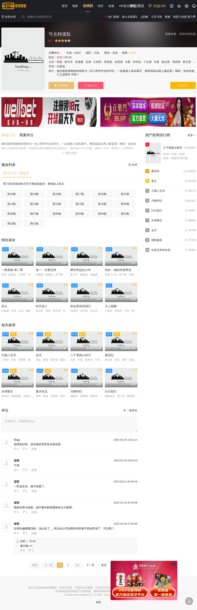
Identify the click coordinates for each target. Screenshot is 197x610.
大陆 (96, 52)
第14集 (11, 203)
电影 (75, 5)
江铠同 (97, 61)
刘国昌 (61, 66)
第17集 (79, 194)
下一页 (90, 565)
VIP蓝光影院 (127, 5)
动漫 (111, 5)
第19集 (34, 194)
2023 (78, 52)
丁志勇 (147, 61)
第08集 (11, 213)
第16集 (102, 194)
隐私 (98, 602)
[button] (10, 135)
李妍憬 (176, 61)
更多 (192, 135)
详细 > (75, 74)
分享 (183, 85)
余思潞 (119, 61)
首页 (65, 5)
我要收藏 (170, 33)
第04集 (102, 213)
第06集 (57, 213)
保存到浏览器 (187, 33)
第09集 (125, 203)
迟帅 (88, 61)
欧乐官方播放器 (16, 173)
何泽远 (137, 61)
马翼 (127, 61)
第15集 (125, 194)
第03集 (125, 213)
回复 (34, 449)
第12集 (57, 203)
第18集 (57, 194)
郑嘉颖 (79, 61)
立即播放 (61, 85)
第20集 (11, 194)
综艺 (101, 5)
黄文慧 (187, 61)
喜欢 (90, 85)
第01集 (34, 223)
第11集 (79, 203)
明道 (59, 61)
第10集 (102, 203)
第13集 (34, 203)
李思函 (108, 61)
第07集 (34, 213)
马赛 (156, 61)
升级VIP (157, 6)
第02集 (11, 223)
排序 (132, 164)
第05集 (79, 213)
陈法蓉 (166, 61)
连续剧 (88, 6)
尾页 (104, 565)
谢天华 (68, 61)
